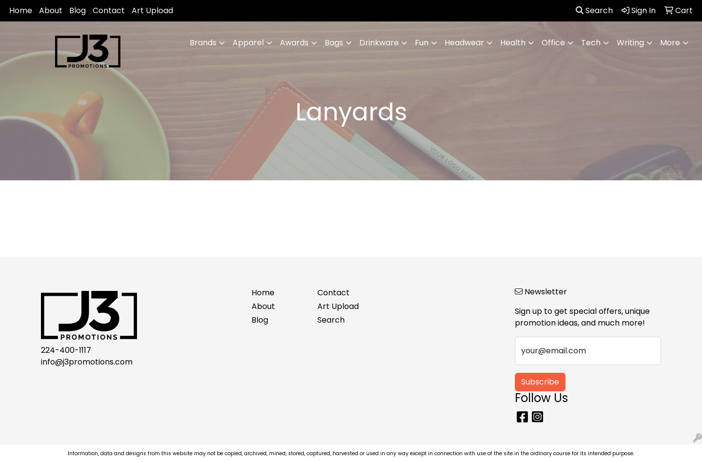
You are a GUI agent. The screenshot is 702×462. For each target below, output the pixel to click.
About (50, 10)
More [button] (670, 42)
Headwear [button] (464, 42)
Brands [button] (203, 42)
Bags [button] (334, 42)
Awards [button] (294, 42)
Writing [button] (630, 42)
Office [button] (553, 42)
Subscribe (540, 381)
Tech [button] (591, 42)
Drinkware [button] (379, 42)
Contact (109, 10)
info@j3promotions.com (87, 361)
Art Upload (152, 10)
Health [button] (513, 42)
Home (20, 10)
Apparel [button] (248, 42)
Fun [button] (422, 42)
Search (594, 10)
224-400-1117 (66, 350)
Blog (77, 10)
